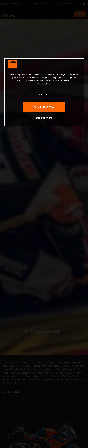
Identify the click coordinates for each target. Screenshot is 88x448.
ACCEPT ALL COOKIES (44, 107)
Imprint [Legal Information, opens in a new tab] (48, 83)
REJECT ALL (44, 94)
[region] (44, 92)
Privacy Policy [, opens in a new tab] (42, 83)
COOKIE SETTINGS (44, 118)
